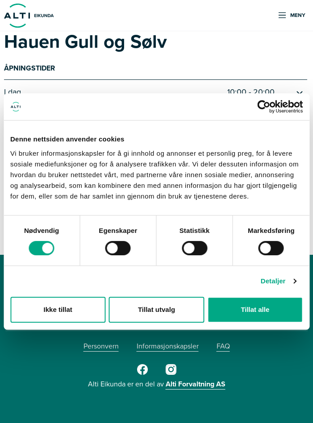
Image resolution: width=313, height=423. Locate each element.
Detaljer (273, 281)
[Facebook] (142, 373)
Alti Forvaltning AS (195, 384)
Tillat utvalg (156, 309)
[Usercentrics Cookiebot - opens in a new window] (264, 106)
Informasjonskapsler (168, 346)
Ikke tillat (58, 309)
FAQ (223, 346)
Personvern (101, 346)
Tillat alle (255, 309)
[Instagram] (171, 373)
